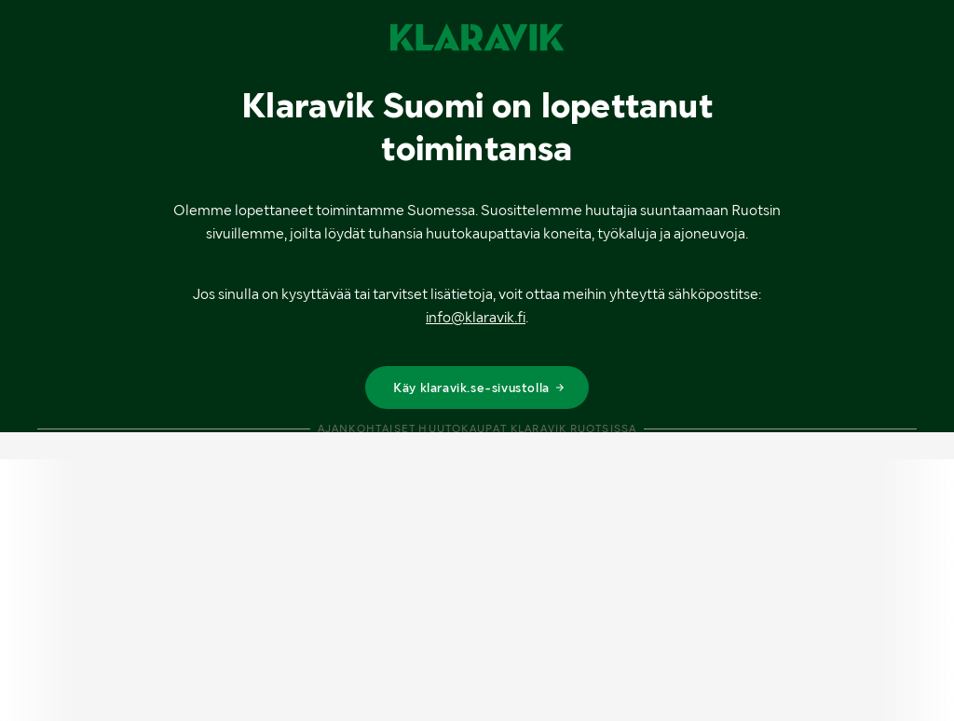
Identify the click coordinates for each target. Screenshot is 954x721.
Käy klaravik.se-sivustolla (479, 387)
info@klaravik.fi (475, 317)
